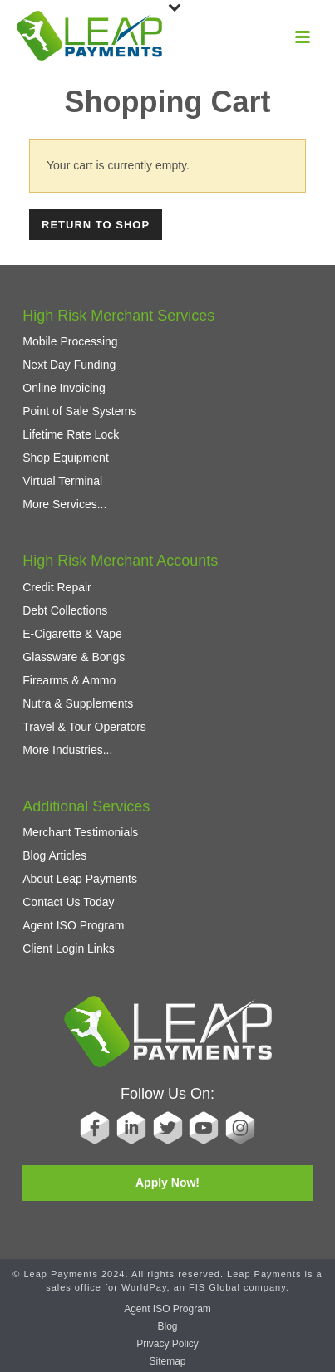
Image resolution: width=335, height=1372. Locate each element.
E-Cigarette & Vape (72, 633)
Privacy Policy (167, 1344)
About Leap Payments (79, 878)
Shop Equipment (65, 457)
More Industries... (67, 750)
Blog (167, 1326)
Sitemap (167, 1361)
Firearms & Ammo (69, 680)
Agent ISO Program (73, 925)
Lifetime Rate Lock (70, 434)
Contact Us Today (68, 902)
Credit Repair (56, 587)
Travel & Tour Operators (84, 726)
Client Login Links (68, 948)
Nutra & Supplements (77, 703)
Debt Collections (64, 610)
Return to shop (96, 224)
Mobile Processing (69, 341)
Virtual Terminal (62, 481)
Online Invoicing (64, 387)
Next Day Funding (69, 364)
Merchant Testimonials (80, 832)
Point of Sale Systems (79, 411)
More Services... (64, 504)
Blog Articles (54, 855)
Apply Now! (167, 1182)
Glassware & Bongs (73, 657)
